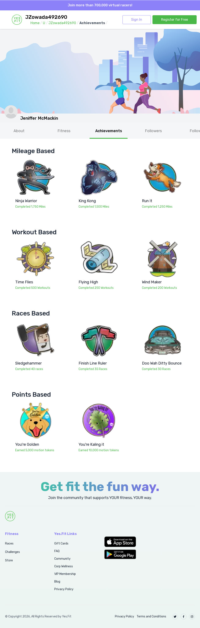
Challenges (12, 552)
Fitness (63, 131)
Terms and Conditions (151, 616)
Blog (57, 581)
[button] (125, 541)
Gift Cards (61, 543)
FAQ (57, 551)
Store (9, 560)
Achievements (108, 131)
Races (9, 543)
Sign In (136, 20)
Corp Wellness (63, 566)
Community (62, 559)
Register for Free (174, 20)
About (19, 131)
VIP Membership (65, 574)
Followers (153, 131)
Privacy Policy (63, 589)
